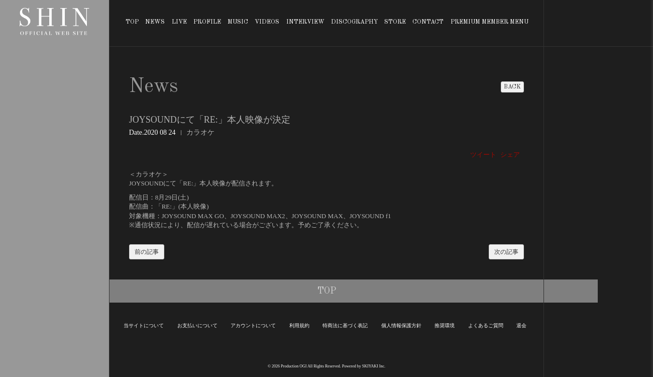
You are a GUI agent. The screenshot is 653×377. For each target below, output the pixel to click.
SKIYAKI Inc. (373, 366)
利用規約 (299, 325)
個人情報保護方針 (401, 325)
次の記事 (506, 251)
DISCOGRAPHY (354, 22)
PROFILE (207, 22)
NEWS (155, 22)
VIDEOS (267, 22)
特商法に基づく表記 (345, 325)
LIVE (179, 22)
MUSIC (238, 22)
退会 (521, 325)
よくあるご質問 (485, 325)
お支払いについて (197, 325)
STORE (395, 22)
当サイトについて (144, 325)
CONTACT (428, 22)
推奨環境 (444, 325)
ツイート (483, 154)
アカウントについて (253, 325)
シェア (510, 154)
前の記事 (147, 251)
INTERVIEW (305, 22)
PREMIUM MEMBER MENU (489, 22)
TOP (132, 22)
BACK (512, 87)
